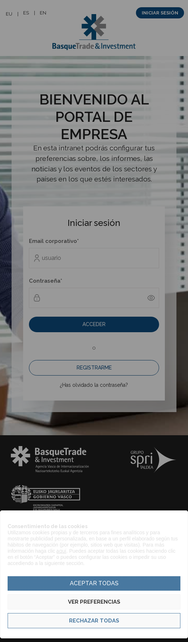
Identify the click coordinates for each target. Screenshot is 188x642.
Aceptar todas (94, 583)
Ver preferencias (94, 602)
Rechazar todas (94, 620)
